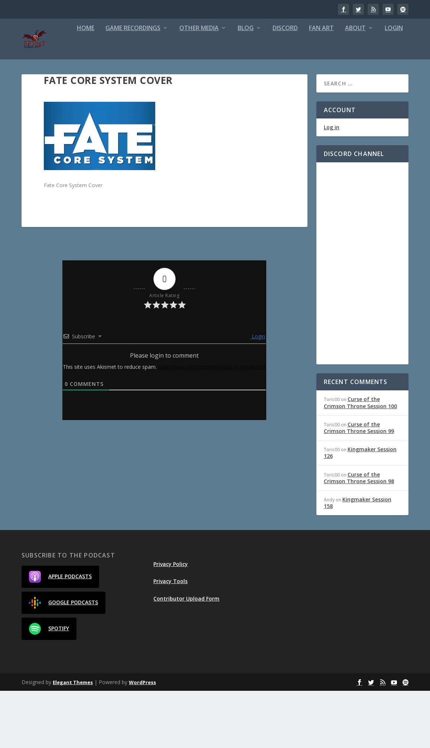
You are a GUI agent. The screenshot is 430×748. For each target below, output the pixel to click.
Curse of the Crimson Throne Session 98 (359, 535)
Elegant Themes (73, 739)
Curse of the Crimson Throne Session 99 (359, 485)
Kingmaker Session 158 (357, 560)
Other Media (149, 85)
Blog (196, 85)
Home (36, 85)
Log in (331, 184)
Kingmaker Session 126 (360, 510)
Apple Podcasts (60, 634)
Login (344, 85)
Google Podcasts (63, 660)
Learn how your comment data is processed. (212, 423)
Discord (235, 85)
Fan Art (271, 85)
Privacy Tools (170, 638)
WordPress (142, 739)
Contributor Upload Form (186, 655)
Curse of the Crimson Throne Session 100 (360, 460)
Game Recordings (83, 85)
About (305, 85)
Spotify (49, 686)
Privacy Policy (170, 621)
